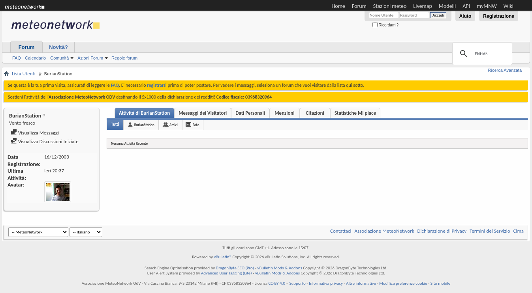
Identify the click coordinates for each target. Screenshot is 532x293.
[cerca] (481, 53)
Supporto (297, 283)
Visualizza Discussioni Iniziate (45, 141)
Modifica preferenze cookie (403, 283)
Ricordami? (385, 25)
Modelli (447, 6)
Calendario (35, 58)
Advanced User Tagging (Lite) (226, 273)
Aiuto (465, 16)
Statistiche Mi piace (355, 113)
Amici (173, 125)
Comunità (59, 58)
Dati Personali (250, 113)
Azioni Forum (90, 58)
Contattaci (341, 231)
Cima (518, 231)
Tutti (115, 124)
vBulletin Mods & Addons (280, 268)
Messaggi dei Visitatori (203, 113)
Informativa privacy (326, 283)
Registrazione (498, 16)
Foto (196, 125)
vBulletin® (222, 256)
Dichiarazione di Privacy (442, 231)
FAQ (16, 58)
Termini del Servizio (490, 231)
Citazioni (315, 113)
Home (338, 6)
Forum (359, 6)
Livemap (422, 6)
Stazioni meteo (389, 6)
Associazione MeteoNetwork (384, 231)
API (466, 6)
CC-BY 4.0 (276, 283)
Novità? (58, 47)
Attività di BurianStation (144, 113)
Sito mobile (440, 283)
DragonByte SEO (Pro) (235, 268)
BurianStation (144, 125)
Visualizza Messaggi (35, 133)
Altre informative (361, 283)
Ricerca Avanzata (505, 70)
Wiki (508, 6)
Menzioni (284, 113)
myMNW (487, 6)
